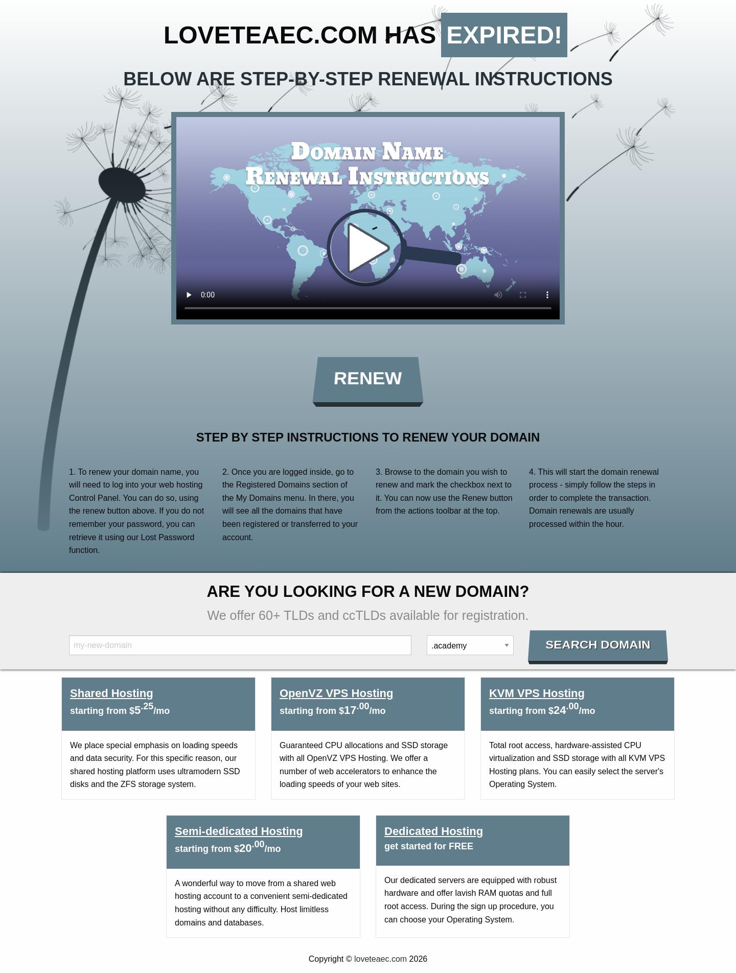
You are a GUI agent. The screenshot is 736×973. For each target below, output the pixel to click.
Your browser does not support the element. (368, 218)
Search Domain (598, 645)
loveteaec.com (380, 959)
